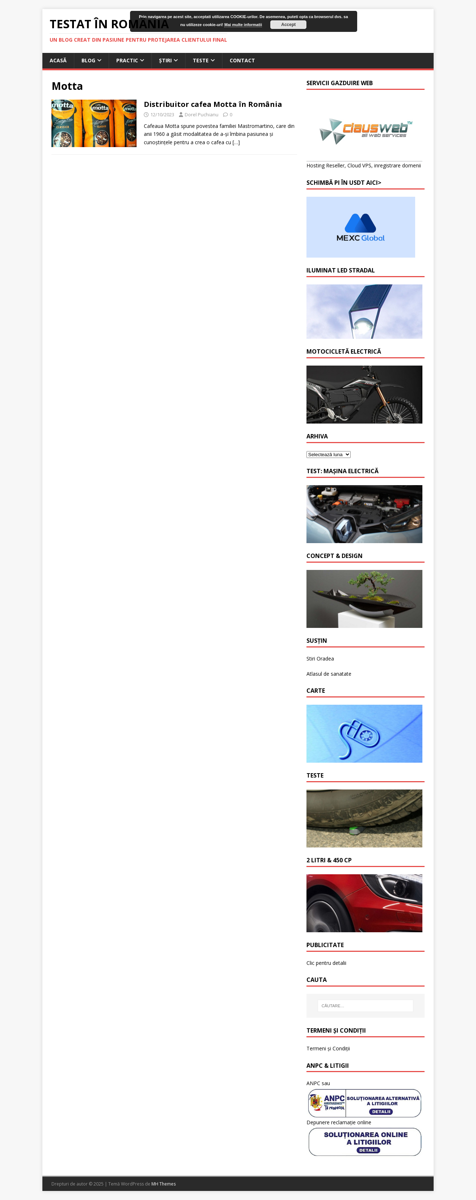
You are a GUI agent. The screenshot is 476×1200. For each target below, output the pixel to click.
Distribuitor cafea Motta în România (213, 104)
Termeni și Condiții (328, 1048)
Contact (242, 60)
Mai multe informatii (243, 24)
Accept (288, 24)
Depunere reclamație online (338, 1122)
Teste (201, 60)
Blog (88, 60)
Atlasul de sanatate (328, 673)
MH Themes (163, 1184)
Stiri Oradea (320, 658)
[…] (236, 142)
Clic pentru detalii (326, 962)
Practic (127, 60)
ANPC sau (318, 1083)
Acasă (58, 60)
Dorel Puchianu (201, 114)
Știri (165, 60)
